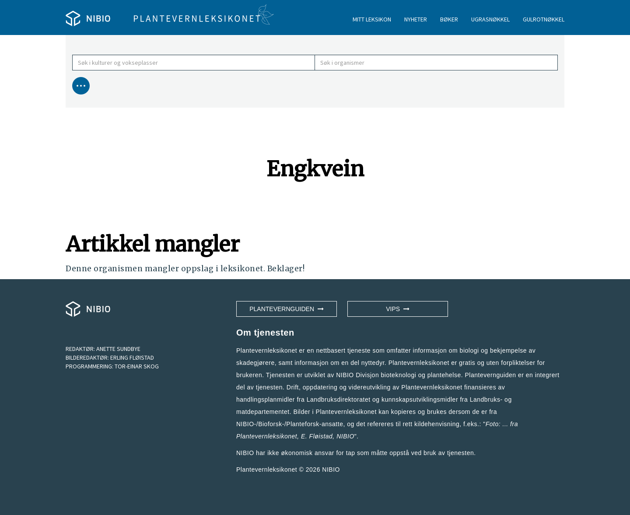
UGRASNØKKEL (490, 19)
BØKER (449, 19)
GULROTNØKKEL (543, 19)
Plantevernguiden (286, 308)
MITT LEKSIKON (372, 19)
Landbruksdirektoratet (339, 399)
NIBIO (331, 469)
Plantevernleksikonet (266, 436)
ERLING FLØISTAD (132, 357)
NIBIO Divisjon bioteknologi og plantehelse (398, 374)
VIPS (398, 308)
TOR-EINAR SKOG (137, 366)
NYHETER (415, 19)
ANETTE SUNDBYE (118, 349)
